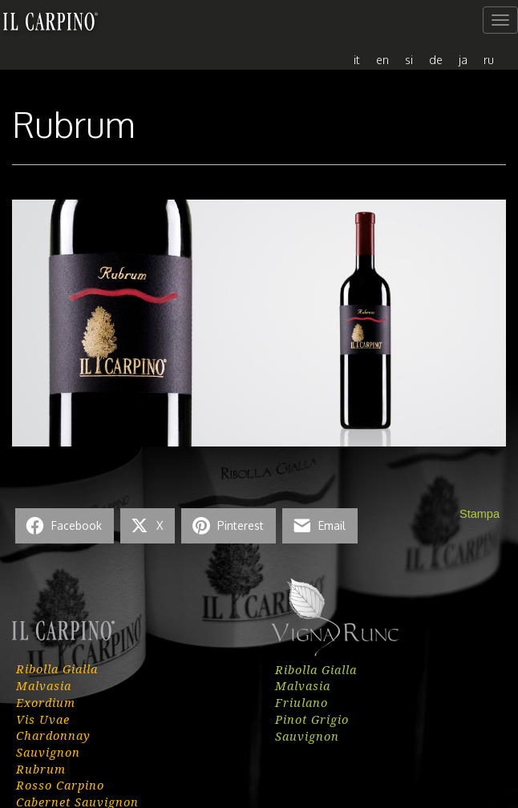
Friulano (301, 702)
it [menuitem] (357, 59)
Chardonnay (53, 735)
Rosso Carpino (60, 785)
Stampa (479, 513)
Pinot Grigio (312, 719)
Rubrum (41, 769)
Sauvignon (48, 752)
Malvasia (43, 685)
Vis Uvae (43, 719)
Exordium (45, 702)
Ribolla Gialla (57, 669)
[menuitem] (357, 59)
